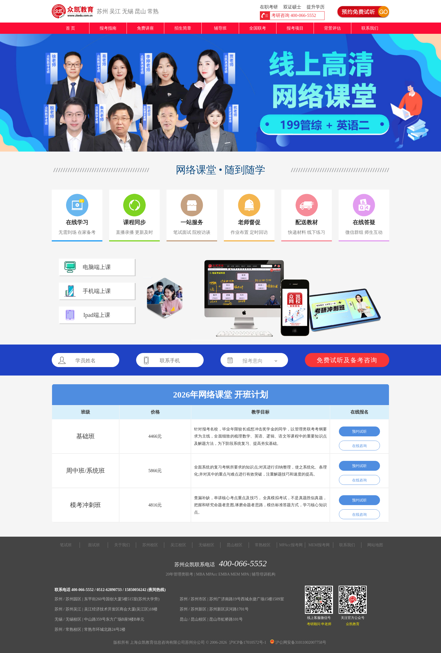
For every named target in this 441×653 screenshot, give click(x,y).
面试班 (94, 545)
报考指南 (108, 28)
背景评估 (332, 28)
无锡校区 (206, 545)
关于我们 (122, 545)
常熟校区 (263, 545)
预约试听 (359, 431)
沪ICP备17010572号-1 (247, 642)
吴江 (115, 11)
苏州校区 (150, 545)
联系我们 (369, 28)
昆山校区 (234, 545)
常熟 (153, 11)
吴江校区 (178, 545)
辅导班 (220, 28)
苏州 (102, 11)
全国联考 (257, 28)
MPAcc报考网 (291, 545)
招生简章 (182, 28)
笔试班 (66, 545)
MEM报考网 (319, 545)
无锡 (127, 11)
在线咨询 (359, 446)
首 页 (70, 28)
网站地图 (375, 545)
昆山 (140, 11)
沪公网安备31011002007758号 (298, 642)
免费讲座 (145, 28)
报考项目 (295, 28)
